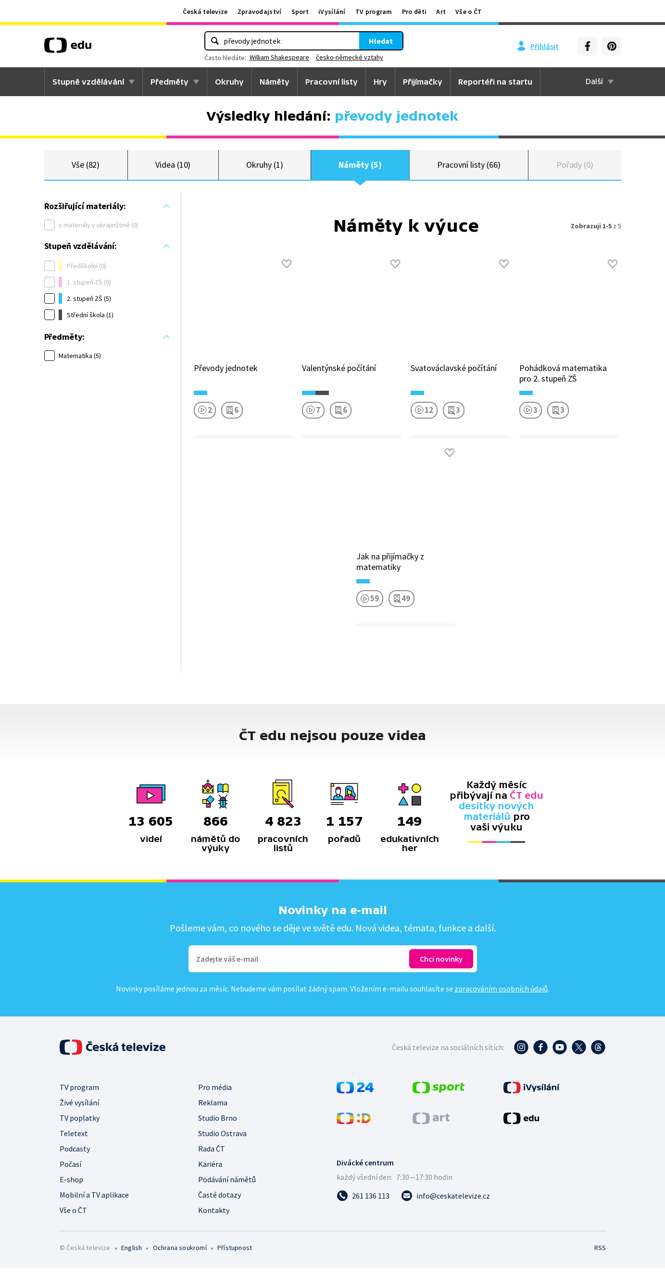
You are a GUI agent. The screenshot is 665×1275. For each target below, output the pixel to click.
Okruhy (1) (264, 167)
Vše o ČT (468, 11)
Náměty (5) (360, 167)
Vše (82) (86, 167)
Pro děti (414, 11)
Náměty (274, 81)
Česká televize (205, 11)
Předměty (169, 81)
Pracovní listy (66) (469, 167)
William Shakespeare (279, 57)
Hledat (381, 41)
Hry (380, 81)
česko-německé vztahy (349, 57)
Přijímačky (422, 81)
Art (441, 11)
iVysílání (332, 11)
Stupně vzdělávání (88, 81)
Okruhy (229, 81)
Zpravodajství (260, 11)
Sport (300, 11)
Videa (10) (172, 167)
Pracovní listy (331, 81)
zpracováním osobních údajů (501, 996)
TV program (373, 11)
